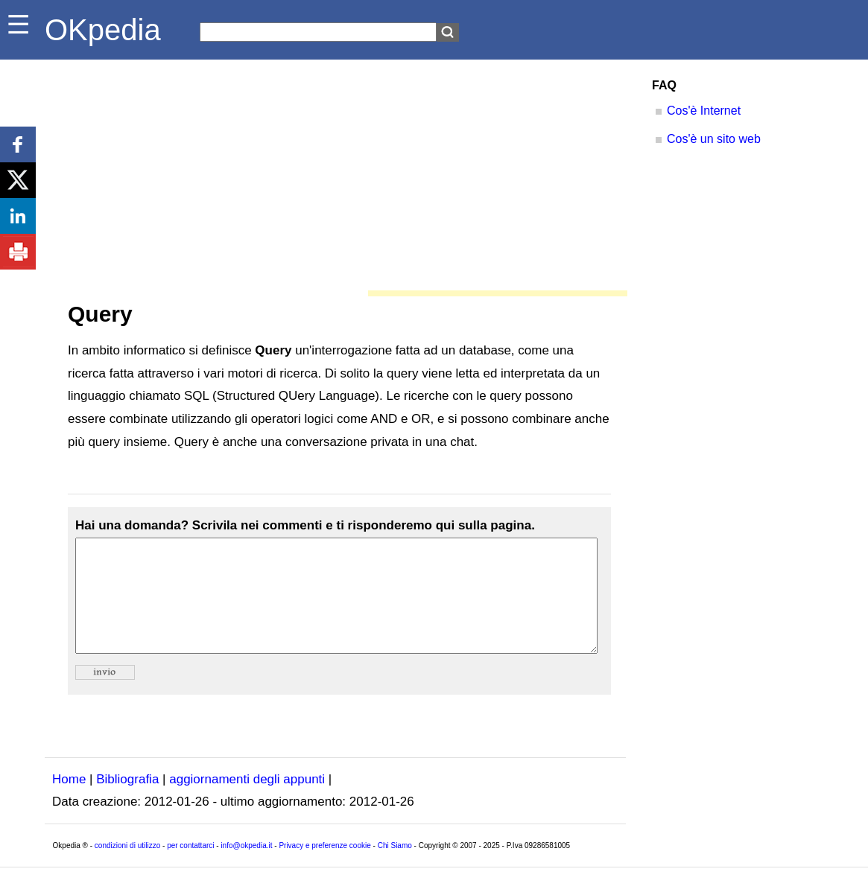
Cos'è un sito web (714, 139)
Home (69, 801)
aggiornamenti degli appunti (247, 801)
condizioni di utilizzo (127, 868)
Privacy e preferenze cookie (324, 868)
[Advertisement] (335, 171)
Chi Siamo (395, 868)
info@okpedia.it (246, 868)
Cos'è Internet (704, 110)
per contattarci (190, 868)
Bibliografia (127, 801)
